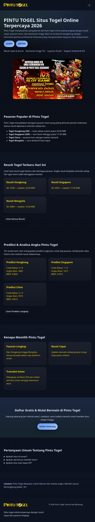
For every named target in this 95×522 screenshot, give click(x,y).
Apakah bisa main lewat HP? (19, 463)
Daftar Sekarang (47, 426)
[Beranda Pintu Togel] (16, 5)
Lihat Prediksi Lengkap (17, 311)
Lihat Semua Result (15, 219)
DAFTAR (22, 43)
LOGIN (9, 43)
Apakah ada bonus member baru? (21, 459)
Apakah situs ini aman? (16, 456)
